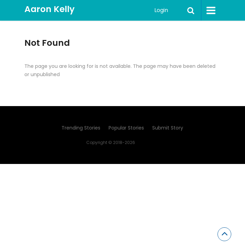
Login (161, 10)
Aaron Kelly (49, 9)
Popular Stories (126, 127)
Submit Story (167, 127)
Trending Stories (81, 127)
